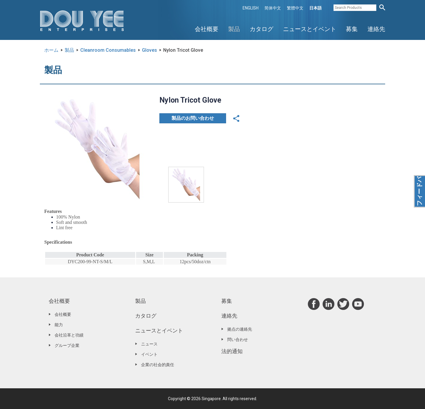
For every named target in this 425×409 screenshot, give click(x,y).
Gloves (149, 50)
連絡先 (376, 29)
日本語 (315, 8)
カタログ (261, 29)
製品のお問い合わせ (192, 118)
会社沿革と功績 (69, 335)
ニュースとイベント (309, 29)
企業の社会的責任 (157, 364)
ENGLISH (251, 8)
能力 (59, 324)
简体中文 (272, 8)
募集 (352, 29)
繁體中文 (295, 8)
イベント (149, 354)
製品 (234, 29)
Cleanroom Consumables (108, 50)
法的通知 (232, 351)
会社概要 (206, 29)
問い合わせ (237, 339)
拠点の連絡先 (239, 329)
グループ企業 (67, 345)
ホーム (51, 50)
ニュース (149, 344)
